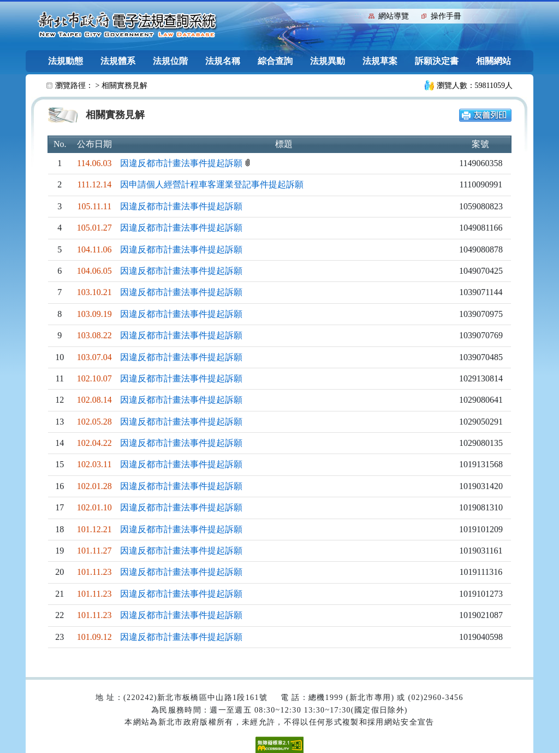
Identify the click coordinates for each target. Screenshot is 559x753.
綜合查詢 (275, 61)
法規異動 (327, 61)
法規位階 (170, 61)
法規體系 (117, 61)
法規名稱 (222, 61)
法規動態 (65, 61)
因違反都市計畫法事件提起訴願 (182, 163)
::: (357, 15)
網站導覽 (393, 16)
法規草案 (379, 61)
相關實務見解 (124, 85)
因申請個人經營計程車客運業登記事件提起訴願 (212, 184)
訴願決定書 (437, 61)
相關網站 (493, 61)
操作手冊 (446, 16)
